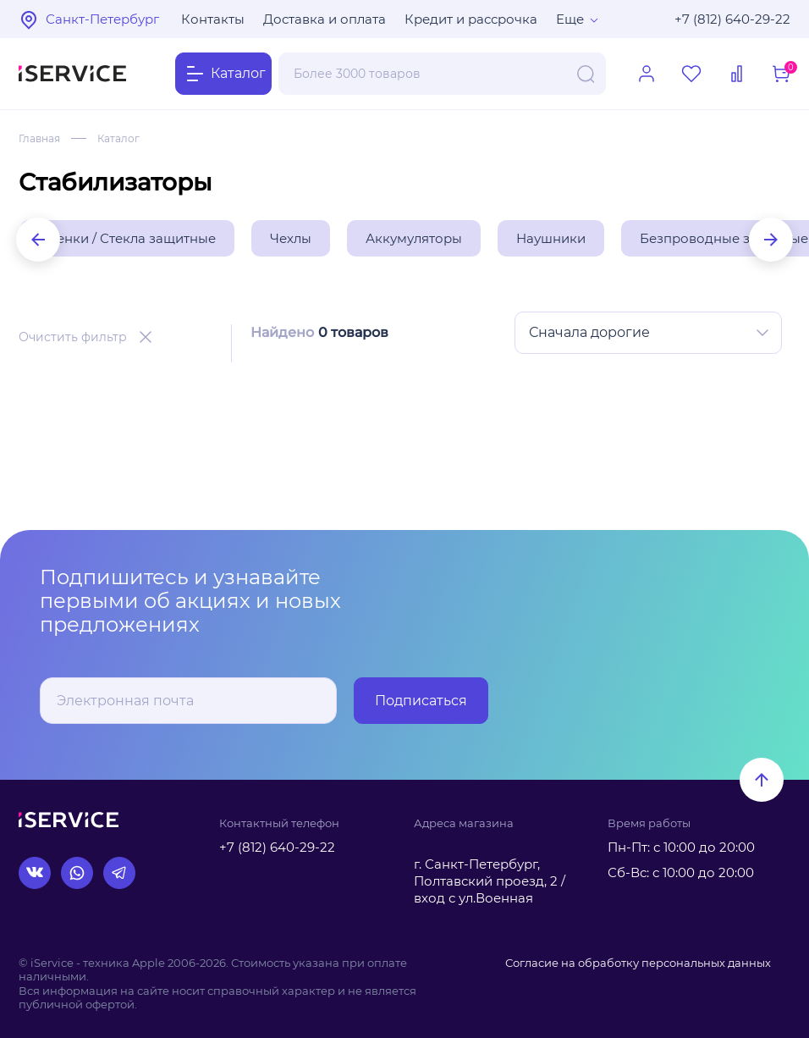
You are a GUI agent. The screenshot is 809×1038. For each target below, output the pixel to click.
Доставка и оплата (324, 19)
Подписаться (421, 701)
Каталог (118, 138)
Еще (570, 19)
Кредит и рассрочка (470, 19)
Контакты (213, 19)
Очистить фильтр (73, 337)
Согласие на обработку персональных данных (638, 962)
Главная (39, 138)
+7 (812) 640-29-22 (732, 19)
